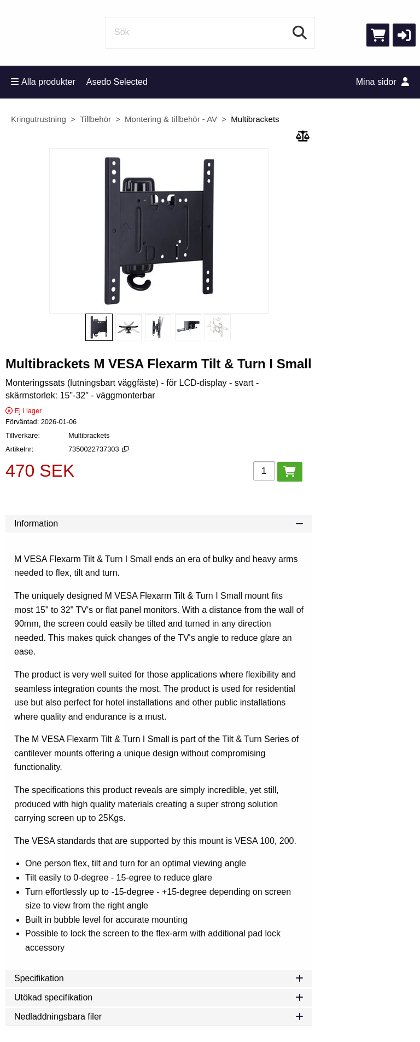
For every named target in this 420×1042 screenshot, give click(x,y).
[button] (404, 35)
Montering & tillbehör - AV (171, 119)
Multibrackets (255, 119)
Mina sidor (382, 81)
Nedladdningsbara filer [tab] (159, 1016)
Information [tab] (159, 523)
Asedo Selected (117, 81)
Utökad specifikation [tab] (159, 997)
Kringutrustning (38, 119)
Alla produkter (43, 81)
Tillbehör (95, 119)
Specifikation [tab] (159, 978)
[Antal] (264, 471)
